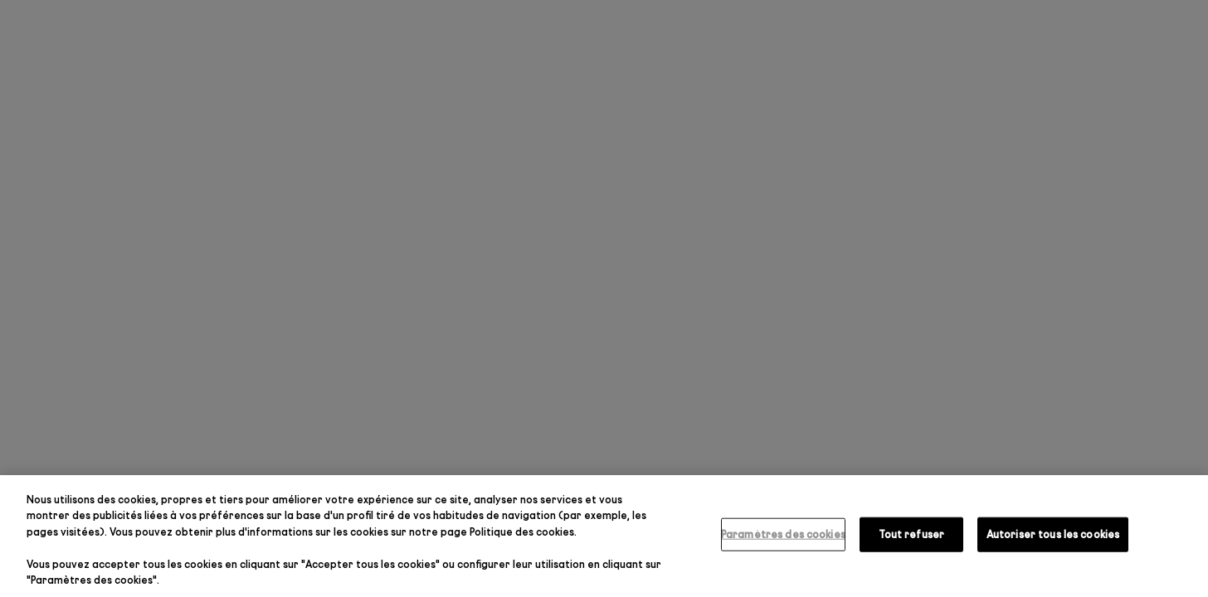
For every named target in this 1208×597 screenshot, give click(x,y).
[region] (604, 536)
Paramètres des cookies (783, 534)
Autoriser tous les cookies (1052, 534)
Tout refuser (912, 534)
